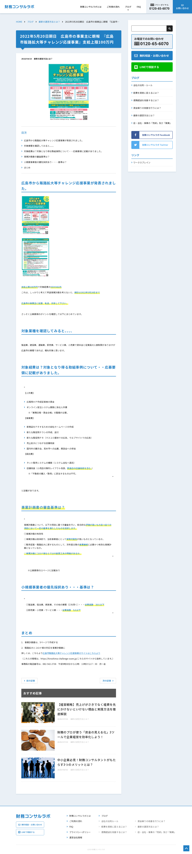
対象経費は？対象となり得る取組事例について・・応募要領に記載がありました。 (63, 151)
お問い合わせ (182, 8)
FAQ (139, 6)
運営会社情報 (75, 837)
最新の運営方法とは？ (49, 21)
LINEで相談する (149, 67)
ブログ (128, 6)
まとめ (27, 167)
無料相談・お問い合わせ (154, 55)
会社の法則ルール (109, 821)
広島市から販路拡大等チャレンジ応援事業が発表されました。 (54, 140)
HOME (19, 21)
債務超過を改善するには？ (146, 100)
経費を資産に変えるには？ (146, 92)
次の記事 (108, 680)
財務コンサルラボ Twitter (155, 144)
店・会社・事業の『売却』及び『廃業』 (152, 123)
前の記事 (29, 680)
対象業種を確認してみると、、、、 (39, 145)
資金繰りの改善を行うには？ (147, 107)
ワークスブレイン (141, 162)
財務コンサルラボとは (90, 6)
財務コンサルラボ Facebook (156, 134)
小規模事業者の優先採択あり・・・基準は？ (45, 162)
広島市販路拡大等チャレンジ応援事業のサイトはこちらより (71, 653)
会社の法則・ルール (143, 85)
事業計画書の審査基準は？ (37, 156)
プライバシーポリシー (80, 832)
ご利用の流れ (113, 6)
